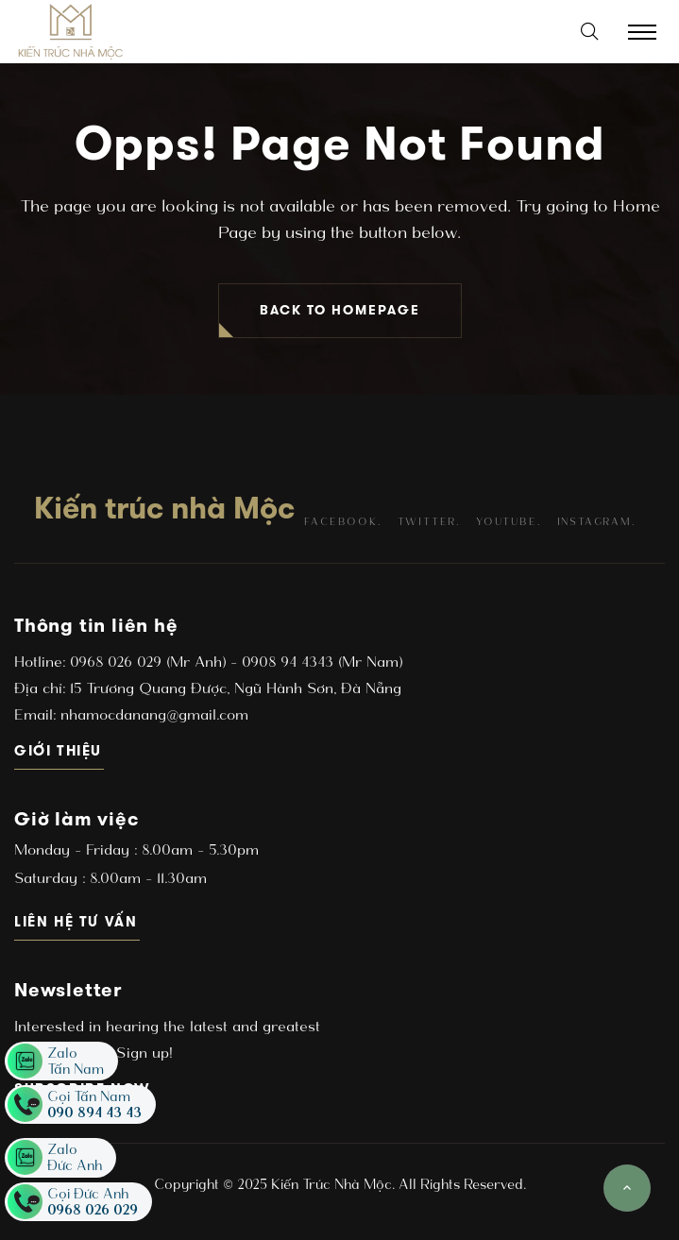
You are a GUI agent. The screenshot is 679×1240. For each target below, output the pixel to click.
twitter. (429, 522)
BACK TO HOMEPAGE (340, 310)
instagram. (596, 522)
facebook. (342, 522)
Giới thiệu (59, 750)
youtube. (508, 522)
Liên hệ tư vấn (77, 921)
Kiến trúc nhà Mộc (164, 508)
